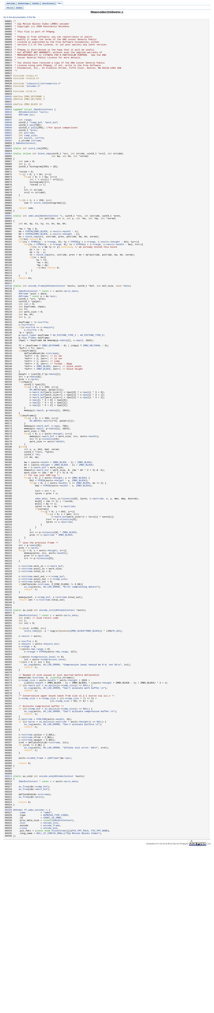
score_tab (34, 174)
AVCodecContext (28, 130)
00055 (8, 164)
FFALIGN (41, 859)
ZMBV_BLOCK (40, 273)
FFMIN (29, 273)
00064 (8, 180)
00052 (8, 155)
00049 (8, 146)
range (27, 139)
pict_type (29, 398)
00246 (8, 728)
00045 (8, 133)
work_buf (51, 143)
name (23, 971)
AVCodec (18, 968)
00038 (8, 121)
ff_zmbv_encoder (34, 968)
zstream (36, 164)
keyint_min (51, 768)
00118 (8, 339)
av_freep (24, 940)
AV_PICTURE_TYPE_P (91, 398)
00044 (8, 130)
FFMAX (34, 286)
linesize (48, 522)
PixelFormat (59, 992)
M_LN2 (116, 753)
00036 (8, 115)
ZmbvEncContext (43, 127)
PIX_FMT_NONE (99, 992)
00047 (8, 139)
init (23, 983)
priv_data (71, 345)
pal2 (34, 149)
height (68, 276)
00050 (8, 149)
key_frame (29, 401)
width (67, 273)
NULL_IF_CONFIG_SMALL (50, 996)
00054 (8, 161)
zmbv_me (33, 255)
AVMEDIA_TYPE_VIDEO (55, 974)
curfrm (39, 161)
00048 (8, 143)
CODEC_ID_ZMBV (52, 977)
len (26, 361)
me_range (37, 775)
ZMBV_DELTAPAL (92, 410)
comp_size (30, 158)
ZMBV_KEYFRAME (51, 410)
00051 (8, 152)
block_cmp (44, 180)
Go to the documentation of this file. (19, 17)
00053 (8, 158)
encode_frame (36, 339)
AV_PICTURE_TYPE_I (64, 398)
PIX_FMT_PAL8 (80, 992)
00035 (8, 111)
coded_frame (35, 905)
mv (37, 541)
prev (34, 152)
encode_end (46, 927)
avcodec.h (33, 99)
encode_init (46, 728)
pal (32, 146)
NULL (85, 818)
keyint (28, 161)
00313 (8, 927)
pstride (29, 155)
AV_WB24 (34, 463)
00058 (8, 174)
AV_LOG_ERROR (51, 700)
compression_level (44, 784)
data (127, 339)
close (23, 989)
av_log (28, 700)
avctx (44, 130)
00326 (8, 968)
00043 (8, 127)
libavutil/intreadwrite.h (43, 96)
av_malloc (51, 818)
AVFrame (23, 133)
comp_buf (36, 143)
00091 (8, 255)
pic (32, 133)
